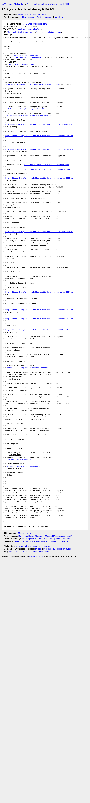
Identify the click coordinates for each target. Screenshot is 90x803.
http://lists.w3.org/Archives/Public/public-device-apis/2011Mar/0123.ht (39, 310)
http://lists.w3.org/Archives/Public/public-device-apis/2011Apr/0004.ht (39, 292)
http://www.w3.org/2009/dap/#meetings (24, 466)
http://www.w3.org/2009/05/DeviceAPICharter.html (46, 165)
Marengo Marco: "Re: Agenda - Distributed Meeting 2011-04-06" (42, 541)
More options (47, 14)
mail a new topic (46, 546)
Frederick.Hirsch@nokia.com (21, 32)
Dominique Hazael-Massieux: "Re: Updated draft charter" (47, 539)
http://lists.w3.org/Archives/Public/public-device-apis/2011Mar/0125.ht (39, 319)
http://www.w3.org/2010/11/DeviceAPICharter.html (47, 169)
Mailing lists (19, 4)
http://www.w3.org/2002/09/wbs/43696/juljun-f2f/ (30, 116)
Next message (28, 17)
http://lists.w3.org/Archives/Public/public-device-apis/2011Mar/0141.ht (39, 232)
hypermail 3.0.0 (36, 556)
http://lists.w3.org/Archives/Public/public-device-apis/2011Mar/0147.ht (39, 136)
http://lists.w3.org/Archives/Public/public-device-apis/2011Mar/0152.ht (39, 125)
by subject (57, 549)
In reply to (58, 17)
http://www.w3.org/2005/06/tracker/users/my (27, 368)
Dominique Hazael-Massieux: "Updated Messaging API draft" (45, 536)
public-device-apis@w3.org (46, 4)
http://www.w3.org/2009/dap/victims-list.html (29, 109)
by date (38, 549)
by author (67, 549)
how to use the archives (19, 552)
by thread (47, 549)
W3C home (7, 4)
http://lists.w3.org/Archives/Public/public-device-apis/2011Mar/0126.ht (39, 330)
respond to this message (27, 546)
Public (29, 4)
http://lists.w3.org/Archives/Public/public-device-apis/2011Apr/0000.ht (39, 178)
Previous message (44, 17)
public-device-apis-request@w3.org (27, 55)
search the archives (40, 552)
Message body (24, 14)
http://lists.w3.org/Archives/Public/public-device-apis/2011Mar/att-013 (39, 149)
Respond (36, 14)
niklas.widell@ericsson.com (34, 24)
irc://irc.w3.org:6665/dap (19, 459)
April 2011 (64, 4)
